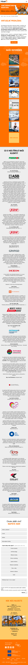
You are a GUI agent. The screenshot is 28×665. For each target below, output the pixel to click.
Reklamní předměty (14, 564)
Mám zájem (14, 42)
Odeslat (24, 592)
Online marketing (14, 558)
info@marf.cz (15, 631)
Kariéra (13, 658)
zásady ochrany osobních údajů (16, 587)
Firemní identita (14, 548)
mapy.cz (15, 635)
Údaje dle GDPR (8, 644)
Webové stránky (14, 555)
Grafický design (14, 551)
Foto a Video (8, 16)
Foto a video (14, 568)
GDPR (25, 590)
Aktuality (23, 658)
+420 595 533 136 (15, 629)
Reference (18, 658)
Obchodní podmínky (8, 642)
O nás (4, 658)
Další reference (14, 137)
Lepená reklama (14, 561)
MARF (2, 16)
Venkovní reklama (14, 571)
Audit (14, 574)
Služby (5, 16)
